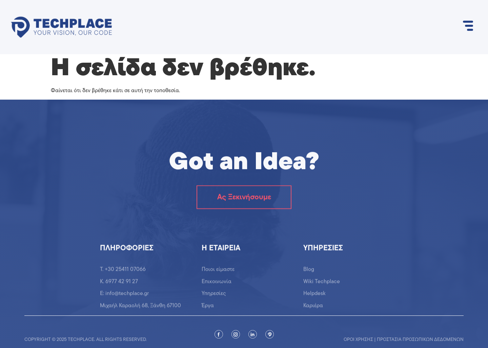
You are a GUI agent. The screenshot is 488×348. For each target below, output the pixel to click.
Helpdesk (314, 296)
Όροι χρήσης (358, 341)
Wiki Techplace (321, 284)
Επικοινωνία (216, 284)
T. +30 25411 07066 (123, 272)
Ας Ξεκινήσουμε (244, 198)
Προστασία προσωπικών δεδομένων (420, 341)
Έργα (208, 308)
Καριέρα (313, 308)
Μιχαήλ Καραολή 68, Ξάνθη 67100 (140, 308)
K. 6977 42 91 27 (119, 284)
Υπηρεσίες (214, 296)
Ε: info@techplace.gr (124, 296)
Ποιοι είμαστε (218, 272)
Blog (308, 272)
